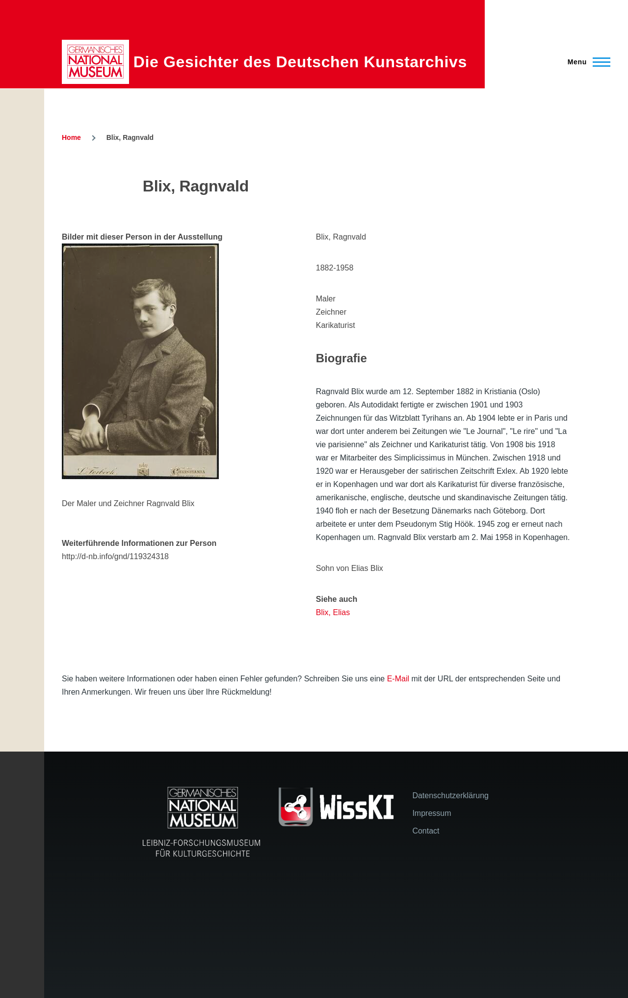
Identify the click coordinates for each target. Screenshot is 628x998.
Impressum (431, 813)
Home (71, 137)
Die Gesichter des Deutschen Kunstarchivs (300, 62)
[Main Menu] (586, 62)
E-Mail (398, 678)
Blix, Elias (333, 612)
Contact (425, 831)
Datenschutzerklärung (450, 795)
